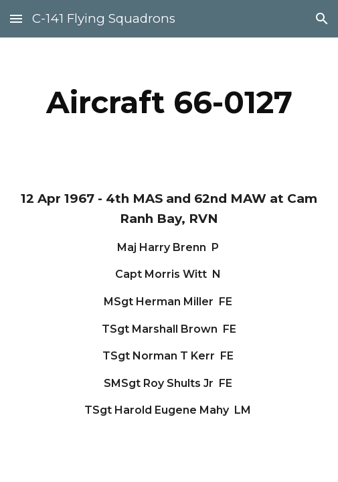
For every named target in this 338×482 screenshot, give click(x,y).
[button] (16, 18)
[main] (168, 102)
